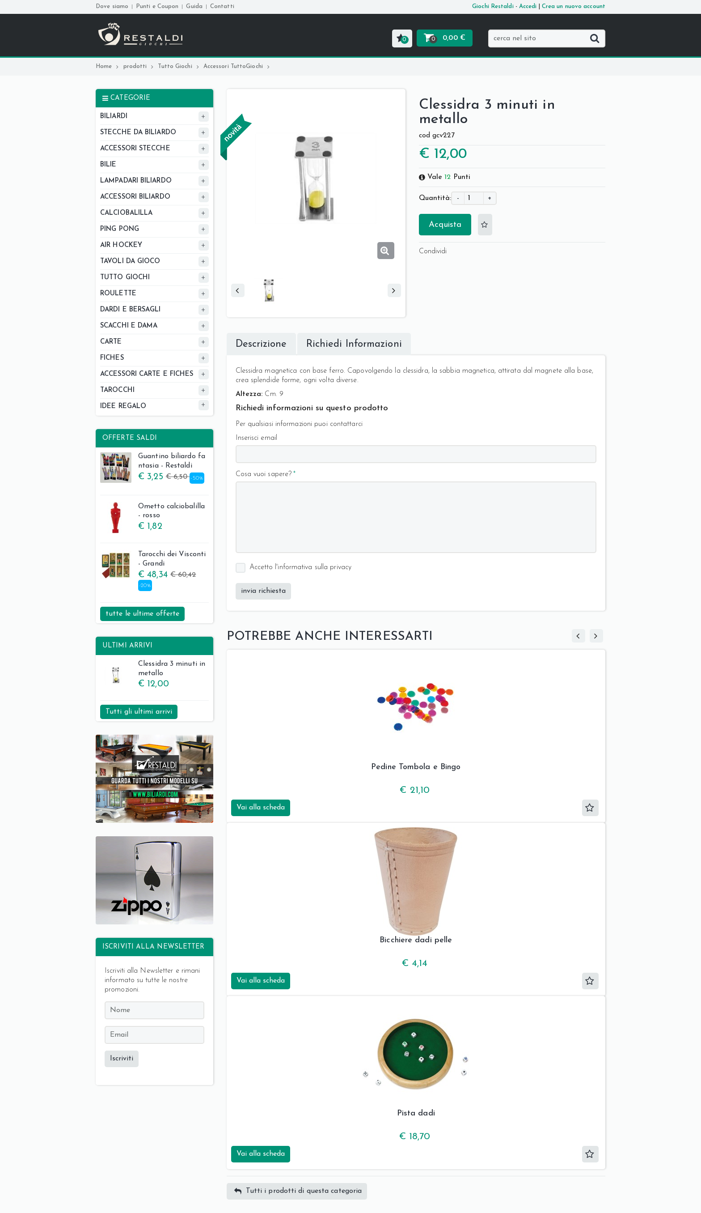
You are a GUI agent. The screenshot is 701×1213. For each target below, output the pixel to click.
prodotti (138, 66)
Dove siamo (112, 6)
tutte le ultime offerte (142, 613)
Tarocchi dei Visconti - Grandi (153, 560)
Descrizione (261, 344)
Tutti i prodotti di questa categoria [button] (298, 1191)
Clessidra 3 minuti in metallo (152, 670)
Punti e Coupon (157, 6)
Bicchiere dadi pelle (416, 940)
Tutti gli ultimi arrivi (139, 711)
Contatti (222, 6)
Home (107, 66)
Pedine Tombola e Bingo (415, 767)
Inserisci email (257, 438)
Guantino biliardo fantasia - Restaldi (152, 462)
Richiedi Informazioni (354, 344)
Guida (194, 6)
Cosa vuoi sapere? (264, 474)
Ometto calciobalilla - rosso (152, 512)
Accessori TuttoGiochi (236, 66)
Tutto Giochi (178, 66)
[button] (402, 38)
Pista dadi (416, 1113)
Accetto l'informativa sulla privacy (300, 567)
